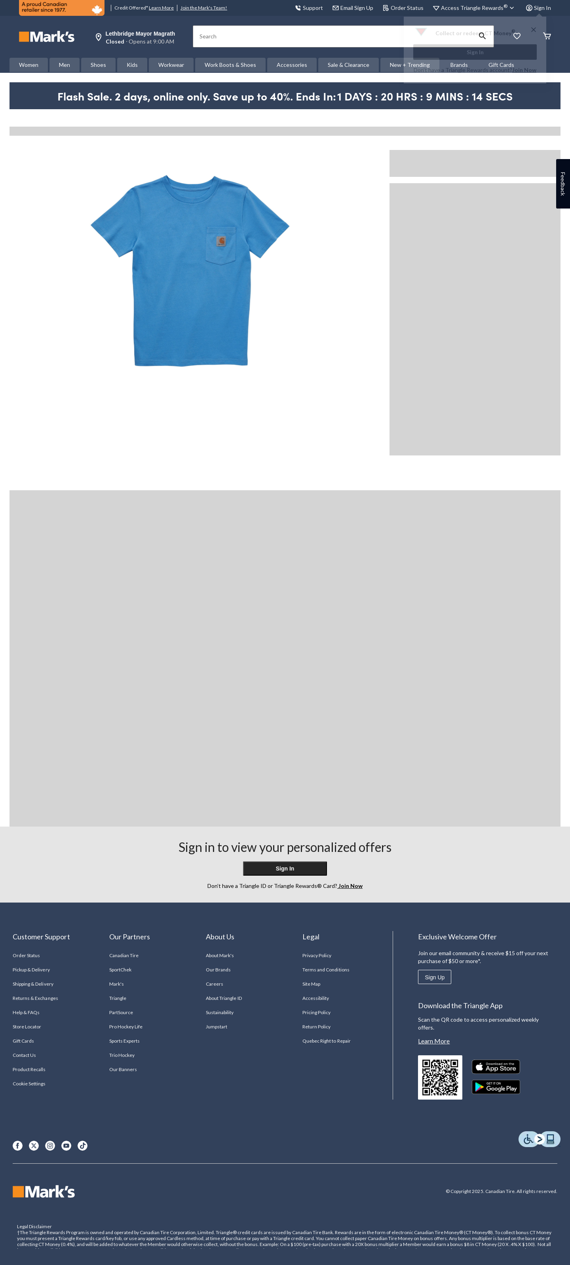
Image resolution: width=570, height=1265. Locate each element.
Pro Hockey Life (126, 1027)
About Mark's (220, 955)
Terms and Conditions (326, 970)
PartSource (121, 1012)
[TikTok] (82, 1146)
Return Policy (316, 1027)
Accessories (292, 64)
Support (309, 7)
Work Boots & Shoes (230, 64)
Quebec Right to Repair (326, 1041)
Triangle (117, 998)
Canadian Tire (124, 955)
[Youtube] (66, 1146)
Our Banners (123, 1069)
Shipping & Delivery (33, 984)
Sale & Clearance (348, 64)
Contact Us (24, 1055)
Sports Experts (124, 1041)
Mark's (116, 984)
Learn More (161, 8)
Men (64, 64)
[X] (34, 1146)
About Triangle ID (224, 998)
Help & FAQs (26, 1012)
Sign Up (435, 977)
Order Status (403, 7)
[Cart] (547, 36)
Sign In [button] (538, 7)
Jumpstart (216, 1027)
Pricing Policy (316, 1012)
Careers (214, 984)
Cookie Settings (29, 1084)
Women (28, 64)
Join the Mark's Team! (203, 8)
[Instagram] (50, 1146)
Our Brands (218, 970)
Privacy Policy (317, 955)
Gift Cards (23, 1041)
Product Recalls (29, 1069)
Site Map (311, 984)
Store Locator (27, 1027)
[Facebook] (18, 1146)
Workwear (171, 64)
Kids (132, 64)
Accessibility (315, 998)
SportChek (120, 970)
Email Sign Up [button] (352, 7)
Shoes (98, 64)
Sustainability (220, 1012)
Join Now (524, 69)
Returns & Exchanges (35, 998)
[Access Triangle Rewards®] (479, 8)
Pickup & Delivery (31, 970)
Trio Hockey (122, 1055)
